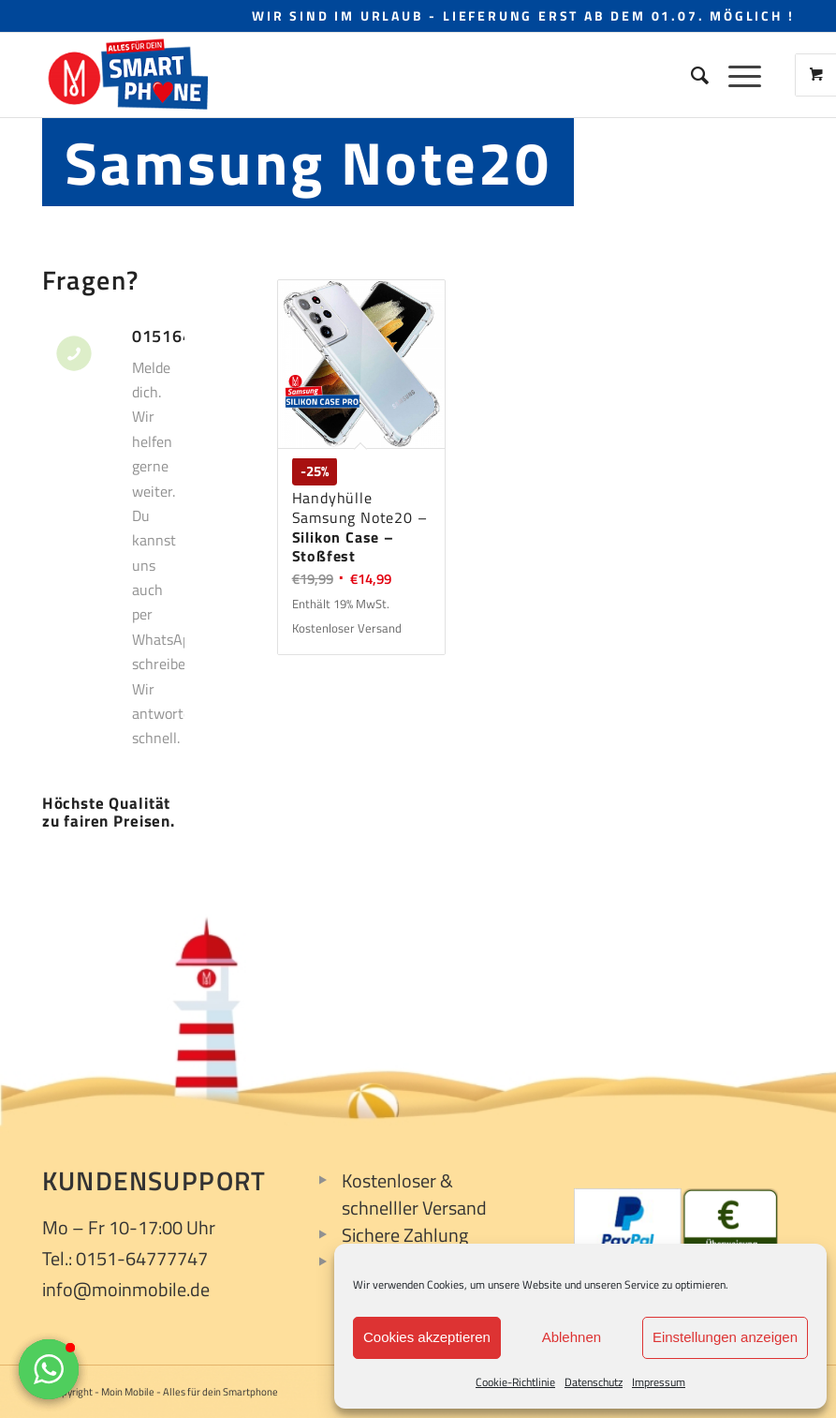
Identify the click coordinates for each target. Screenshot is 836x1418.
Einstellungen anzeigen (725, 1337)
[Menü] (735, 75)
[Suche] (691, 75)
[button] (49, 1369)
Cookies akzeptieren (427, 1337)
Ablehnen (571, 1337)
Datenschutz (594, 1382)
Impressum (658, 1382)
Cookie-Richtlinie (515, 1382)
